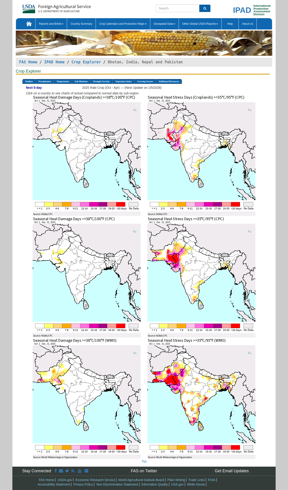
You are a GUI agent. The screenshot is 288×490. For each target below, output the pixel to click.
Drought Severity (101, 81)
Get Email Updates (232, 471)
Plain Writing (176, 480)
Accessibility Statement (54, 484)
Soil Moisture (81, 81)
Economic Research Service (95, 480)
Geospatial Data (164, 23)
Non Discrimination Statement (117, 484)
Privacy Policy (83, 484)
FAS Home (28, 62)
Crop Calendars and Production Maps (123, 23)
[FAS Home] (45, 7)
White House (196, 484)
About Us (247, 23)
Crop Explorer (86, 62)
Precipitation (44, 81)
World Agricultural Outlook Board (141, 480)
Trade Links (196, 480)
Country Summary (81, 23)
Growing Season (145, 81)
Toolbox (29, 81)
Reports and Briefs (51, 23)
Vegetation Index (123, 81)
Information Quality (154, 484)
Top (144, 461)
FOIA (212, 480)
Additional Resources (168, 81)
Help (230, 23)
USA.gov (177, 484)
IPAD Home (54, 62)
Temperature (62, 81)
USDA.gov (64, 480)
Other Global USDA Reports (200, 23)
